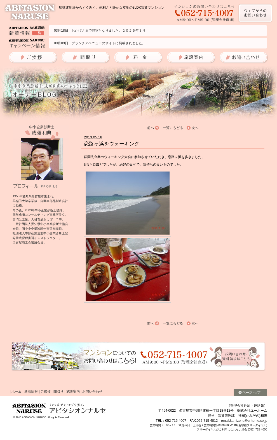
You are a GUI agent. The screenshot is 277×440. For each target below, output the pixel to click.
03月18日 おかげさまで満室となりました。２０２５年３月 (99, 31)
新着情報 (31, 391)
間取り (58, 391)
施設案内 (73, 391)
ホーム (16, 391)
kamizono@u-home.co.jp (248, 421)
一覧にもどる (173, 128)
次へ (195, 128)
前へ (150, 128)
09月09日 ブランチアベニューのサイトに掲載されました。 (99, 43)
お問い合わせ (92, 391)
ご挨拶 (46, 391)
